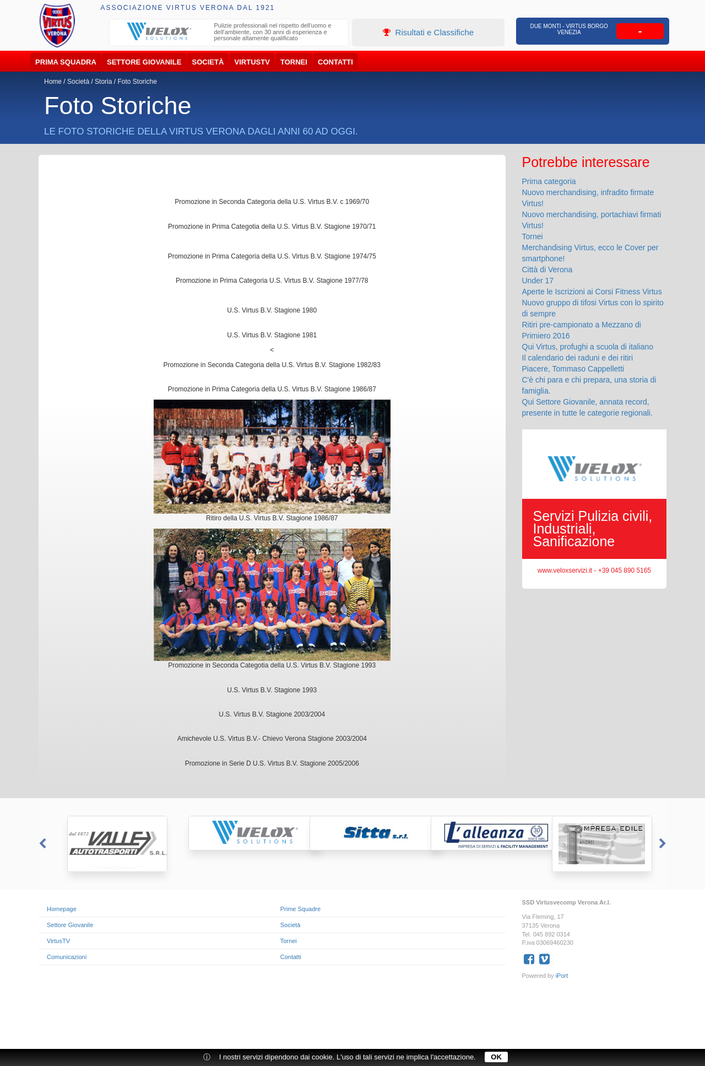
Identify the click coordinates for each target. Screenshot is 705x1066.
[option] (229, 33)
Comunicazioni (66, 957)
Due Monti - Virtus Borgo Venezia (569, 29)
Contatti (335, 62)
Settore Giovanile (144, 62)
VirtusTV (252, 62)
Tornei (293, 62)
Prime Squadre (300, 909)
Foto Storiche (136, 81)
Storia (103, 81)
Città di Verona (547, 269)
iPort (562, 975)
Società (208, 62)
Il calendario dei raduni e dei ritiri (577, 357)
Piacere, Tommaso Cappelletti (573, 368)
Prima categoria (549, 181)
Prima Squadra (65, 62)
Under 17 (538, 280)
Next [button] (663, 843)
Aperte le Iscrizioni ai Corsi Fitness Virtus (592, 291)
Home (53, 81)
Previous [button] (41, 843)
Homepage (62, 909)
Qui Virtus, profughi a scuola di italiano (588, 346)
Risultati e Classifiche (428, 32)
